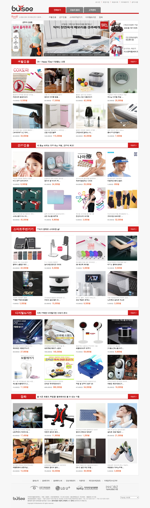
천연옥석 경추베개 (99, 55)
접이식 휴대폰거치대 (50, 55)
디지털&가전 (90, 17)
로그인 (97, 2)
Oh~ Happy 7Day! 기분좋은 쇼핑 (50, 61)
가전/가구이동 (74, 55)
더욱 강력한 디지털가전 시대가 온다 (51, 313)
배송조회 (115, 2)
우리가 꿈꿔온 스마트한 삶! (48, 229)
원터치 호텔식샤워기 (62, 55)
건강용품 (63, 17)
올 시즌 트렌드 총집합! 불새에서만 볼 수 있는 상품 (57, 396)
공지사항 (135, 2)
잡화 (101, 17)
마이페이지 (125, 2)
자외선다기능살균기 (87, 55)
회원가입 (106, 2)
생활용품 (52, 17)
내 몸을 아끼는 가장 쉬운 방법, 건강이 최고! (55, 145)
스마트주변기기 (76, 17)
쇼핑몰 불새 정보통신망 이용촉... (31, 17)
